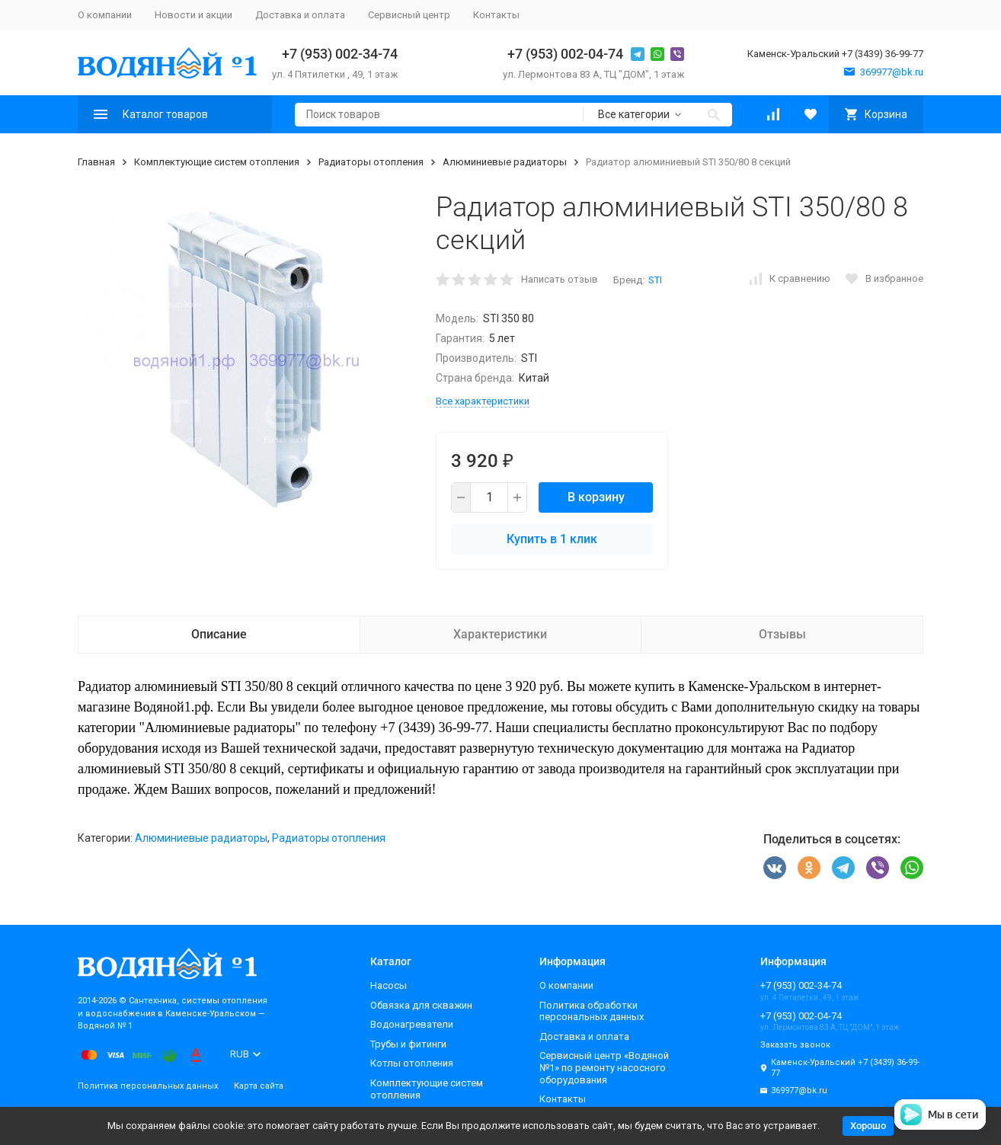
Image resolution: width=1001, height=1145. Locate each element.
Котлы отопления (411, 1063)
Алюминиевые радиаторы (505, 162)
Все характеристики (482, 401)
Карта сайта (258, 1086)
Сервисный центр (409, 15)
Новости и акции (193, 15)
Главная (96, 162)
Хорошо (868, 1125)
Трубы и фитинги (408, 1044)
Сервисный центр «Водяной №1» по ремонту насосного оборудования (604, 1067)
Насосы (388, 985)
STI (655, 280)
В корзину (596, 497)
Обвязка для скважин (421, 1005)
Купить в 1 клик (552, 539)
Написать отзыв (559, 279)
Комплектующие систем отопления (216, 162)
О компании (105, 15)
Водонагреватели (411, 1024)
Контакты (496, 15)
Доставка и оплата (300, 15)
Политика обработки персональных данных (591, 1011)
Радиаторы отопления (371, 162)
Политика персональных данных (148, 1086)
